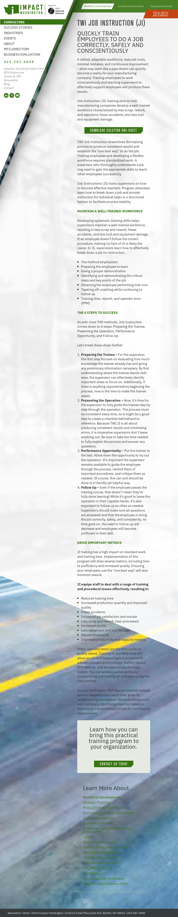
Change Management (98, 817)
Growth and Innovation (131, 6)
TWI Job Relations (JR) (100, 862)
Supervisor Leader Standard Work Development (107, 830)
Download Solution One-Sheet (113, 130)
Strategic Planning (96, 802)
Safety (87, 836)
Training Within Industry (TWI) (105, 847)
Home (26, 913)
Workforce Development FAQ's (105, 883)
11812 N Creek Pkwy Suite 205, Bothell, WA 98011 (95, 913)
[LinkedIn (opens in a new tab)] (6, 95)
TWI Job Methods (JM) (100, 857)
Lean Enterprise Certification (104, 878)
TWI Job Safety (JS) (97, 867)
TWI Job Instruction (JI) (101, 852)
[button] (160, 14)
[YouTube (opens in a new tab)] (17, 95)
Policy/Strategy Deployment (103, 807)
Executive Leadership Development (109, 812)
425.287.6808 (19, 61)
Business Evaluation (22, 54)
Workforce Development (97, 6)
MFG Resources (14, 72)
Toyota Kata (92, 873)
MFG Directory (16, 48)
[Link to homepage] (34, 10)
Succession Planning (98, 823)
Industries (13, 32)
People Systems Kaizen (100, 841)
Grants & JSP (12, 76)
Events (10, 38)
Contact (9, 87)
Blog (7, 83)
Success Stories (18, 27)
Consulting (14, 21)
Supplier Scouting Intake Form (24, 68)
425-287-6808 (136, 913)
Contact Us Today (114, 764)
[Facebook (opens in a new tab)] (11, 95)
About (9, 43)
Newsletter (11, 80)
